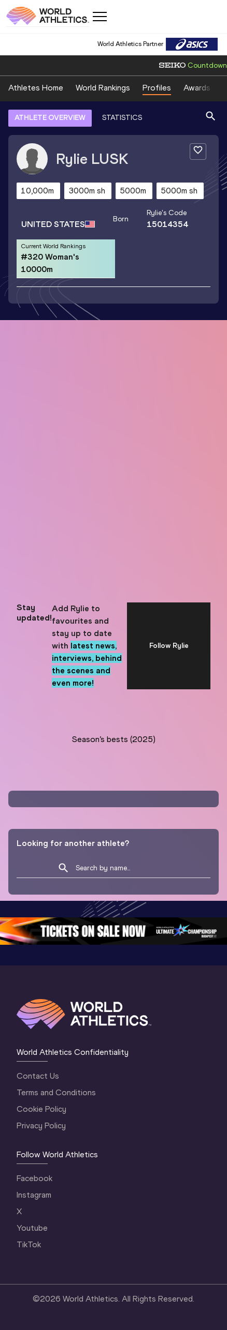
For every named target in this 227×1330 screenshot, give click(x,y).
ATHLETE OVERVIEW (50, 117)
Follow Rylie (169, 645)
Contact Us (38, 1076)
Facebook (34, 1178)
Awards (196, 88)
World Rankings (103, 88)
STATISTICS (122, 117)
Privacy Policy (41, 1125)
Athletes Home (35, 88)
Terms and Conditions (56, 1092)
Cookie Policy (41, 1109)
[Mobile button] (99, 16)
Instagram (34, 1195)
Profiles (157, 88)
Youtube (32, 1228)
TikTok (29, 1244)
